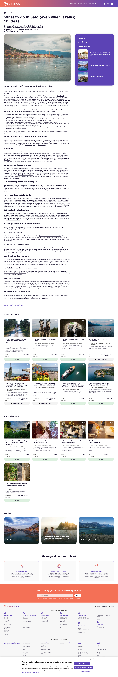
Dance (79, 624)
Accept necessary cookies (83, 667)
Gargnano (99, 649)
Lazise (79, 649)
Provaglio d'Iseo (26, 648)
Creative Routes (82, 619)
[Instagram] (82, 42)
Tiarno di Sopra (100, 655)
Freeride (6, 639)
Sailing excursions (63, 630)
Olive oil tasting (44, 624)
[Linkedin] (86, 42)
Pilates (24, 627)
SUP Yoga (25, 624)
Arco (98, 651)
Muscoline (43, 651)
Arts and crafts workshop (83, 623)
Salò (24, 654)
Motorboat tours (63, 623)
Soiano (42, 655)
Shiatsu (24, 629)
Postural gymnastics (27, 626)
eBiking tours (62, 626)
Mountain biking (7, 630)
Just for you (100, 628)
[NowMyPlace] (12, 4)
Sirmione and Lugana (66, 646)
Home (7, 13)
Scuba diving (7, 640)
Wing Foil (6, 637)
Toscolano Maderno (27, 649)
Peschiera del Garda (82, 652)
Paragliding (6, 627)
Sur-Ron (6, 633)
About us (72, 3)
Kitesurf (6, 636)
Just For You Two (100, 632)
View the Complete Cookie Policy (30, 672)
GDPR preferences (85, 671)
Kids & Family (81, 629)
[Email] (22, 305)
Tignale (98, 652)
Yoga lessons (25, 623)
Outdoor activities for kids (83, 634)
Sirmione (62, 648)
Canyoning (6, 624)
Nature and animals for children (85, 635)
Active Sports (8, 619)
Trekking (6, 623)
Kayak (61, 633)
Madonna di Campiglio (101, 654)
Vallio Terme (25, 655)
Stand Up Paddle (63, 629)
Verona (79, 655)
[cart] (112, 3)
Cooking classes (44, 627)
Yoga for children (82, 637)
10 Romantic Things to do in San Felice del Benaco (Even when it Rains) (12, 648)
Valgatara (80, 654)
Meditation (25, 630)
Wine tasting (43, 623)
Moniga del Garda (45, 649)
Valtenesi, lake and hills (47, 646)
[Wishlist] (27, 321)
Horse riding (62, 624)
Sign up (78, 600)
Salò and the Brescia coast (30, 646)
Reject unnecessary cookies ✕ (89, 659)
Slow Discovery (64, 619)
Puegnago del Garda (45, 654)
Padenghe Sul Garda (45, 652)
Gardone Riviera (26, 651)
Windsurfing (7, 634)
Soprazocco (25, 652)
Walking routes (63, 627)
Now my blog (92, 3)
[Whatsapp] (15, 305)
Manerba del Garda (45, 648)
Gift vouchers (81, 3)
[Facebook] (11, 305)
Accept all (82, 663)
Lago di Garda (15, 13)
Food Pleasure (45, 619)
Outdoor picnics (44, 626)
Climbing (6, 626)
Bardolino (80, 651)
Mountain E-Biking (8, 629)
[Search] (99, 3)
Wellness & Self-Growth (29, 619)
